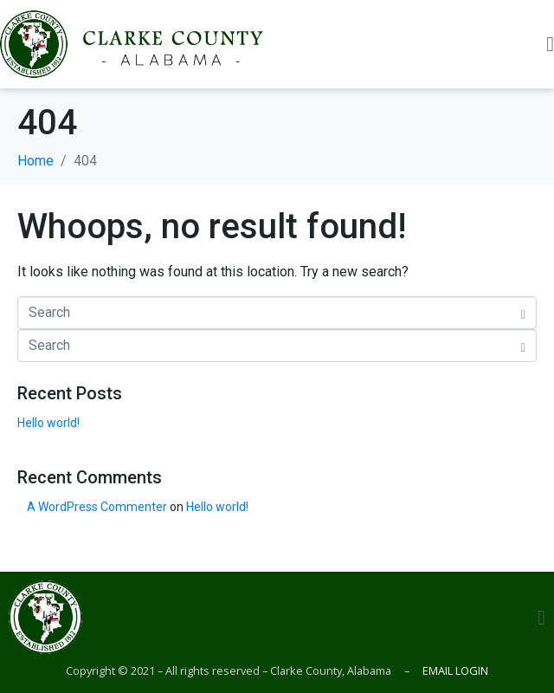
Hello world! (48, 423)
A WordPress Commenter (97, 507)
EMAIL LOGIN (454, 670)
